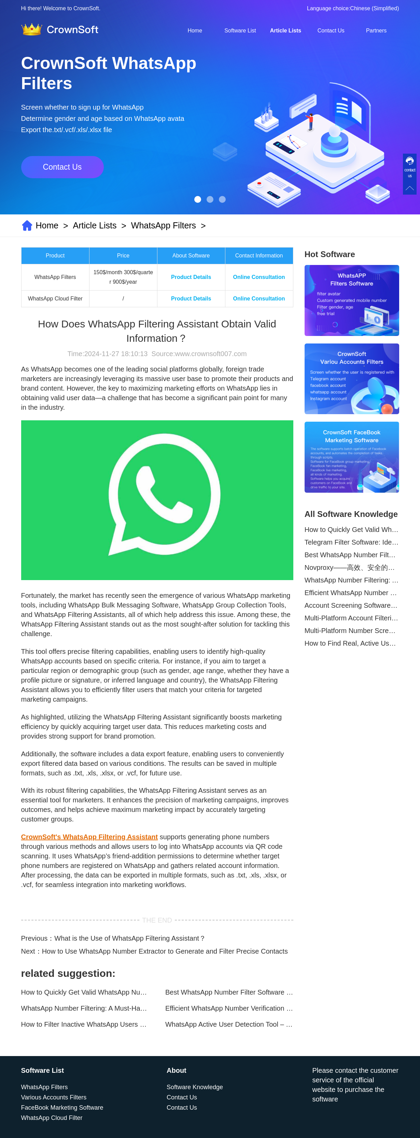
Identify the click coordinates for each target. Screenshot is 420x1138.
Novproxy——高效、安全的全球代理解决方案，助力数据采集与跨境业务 (352, 567)
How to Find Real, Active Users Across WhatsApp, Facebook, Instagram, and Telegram (352, 643)
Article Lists (286, 30)
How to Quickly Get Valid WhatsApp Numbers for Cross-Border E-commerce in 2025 (85, 992)
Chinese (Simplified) (374, 8)
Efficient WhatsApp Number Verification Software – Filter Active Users (229, 1008)
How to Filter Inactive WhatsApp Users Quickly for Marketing (85, 1024)
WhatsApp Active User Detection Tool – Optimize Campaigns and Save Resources (229, 1024)
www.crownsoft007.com (211, 353)
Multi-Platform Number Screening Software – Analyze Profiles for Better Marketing (352, 630)
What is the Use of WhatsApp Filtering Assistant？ (130, 938)
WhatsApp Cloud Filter (52, 1117)
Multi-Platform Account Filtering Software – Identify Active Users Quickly (352, 618)
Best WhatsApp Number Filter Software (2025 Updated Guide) (229, 992)
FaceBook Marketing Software (62, 1107)
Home (194, 30)
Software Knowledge (195, 1087)
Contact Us (331, 30)
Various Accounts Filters (54, 1097)
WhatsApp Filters (163, 225)
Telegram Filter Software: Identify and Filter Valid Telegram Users (352, 542)
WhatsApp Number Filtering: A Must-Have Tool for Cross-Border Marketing (85, 1008)
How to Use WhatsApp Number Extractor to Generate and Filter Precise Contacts (165, 951)
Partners (376, 30)
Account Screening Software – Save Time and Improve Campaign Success (352, 605)
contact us (409, 173)
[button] (197, 199)
